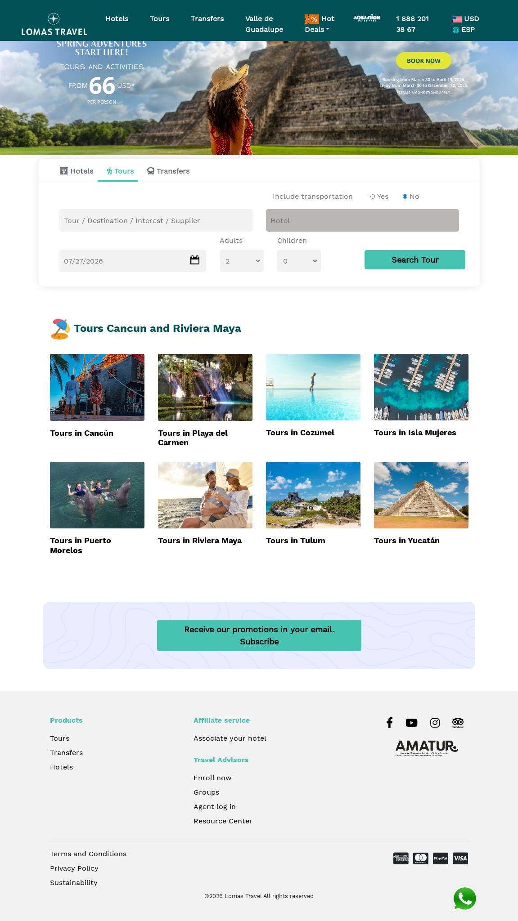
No (414, 196)
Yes (382, 196)
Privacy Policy (74, 868)
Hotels (81, 171)
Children (292, 240)
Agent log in (215, 806)
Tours (124, 171)
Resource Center (223, 821)
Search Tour (415, 259)
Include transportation (313, 196)
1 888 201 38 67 (412, 24)
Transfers (173, 171)
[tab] (74, 171)
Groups (206, 792)
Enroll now (213, 777)
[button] (39, 77)
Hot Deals (319, 24)
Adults (231, 240)
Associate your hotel (230, 738)
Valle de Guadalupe (264, 24)
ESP (464, 29)
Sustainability (74, 882)
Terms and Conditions (88, 853)
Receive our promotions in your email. (259, 635)
